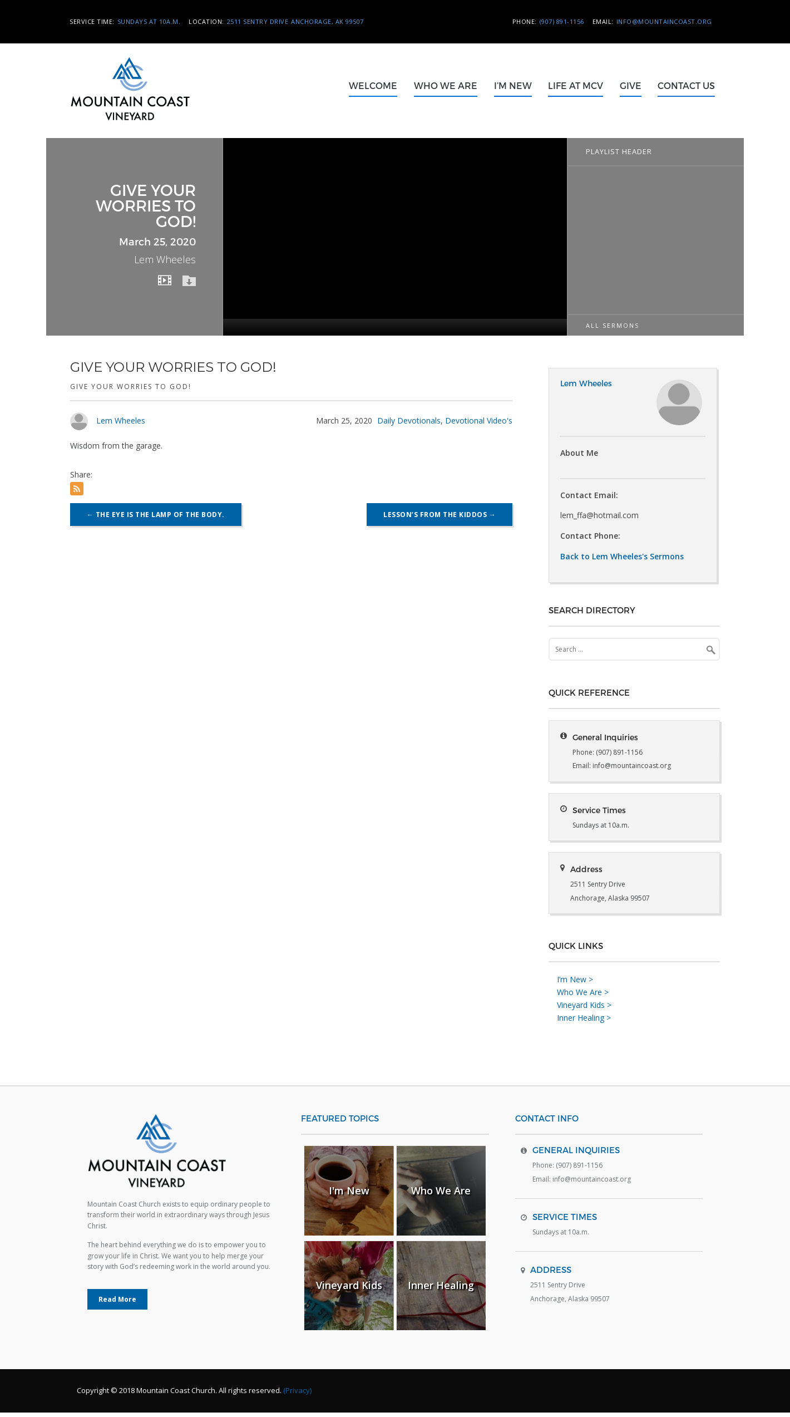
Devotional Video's (478, 420)
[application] (395, 237)
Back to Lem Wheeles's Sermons (622, 556)
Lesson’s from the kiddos (439, 514)
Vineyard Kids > (584, 1009)
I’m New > (575, 983)
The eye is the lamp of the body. (156, 514)
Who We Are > (583, 996)
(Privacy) (297, 1395)
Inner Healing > (584, 1021)
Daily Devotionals (409, 420)
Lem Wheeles (120, 420)
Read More (117, 1303)
